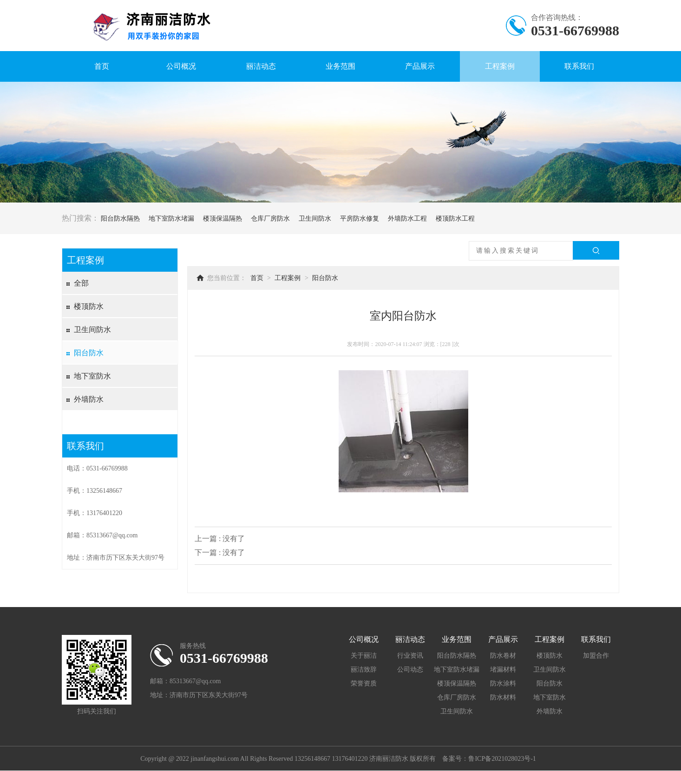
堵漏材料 (503, 669)
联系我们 (579, 66)
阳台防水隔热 (120, 218)
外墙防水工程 (407, 218)
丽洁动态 (261, 66)
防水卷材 (503, 655)
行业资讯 (410, 655)
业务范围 (340, 66)
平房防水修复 (359, 218)
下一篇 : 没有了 (220, 552)
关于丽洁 (364, 655)
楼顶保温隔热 (222, 218)
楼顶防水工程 (455, 218)
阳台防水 (89, 353)
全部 (81, 283)
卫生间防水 (315, 218)
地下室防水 (92, 376)
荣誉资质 (364, 683)
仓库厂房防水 (270, 218)
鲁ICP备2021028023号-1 (502, 758)
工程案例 (500, 66)
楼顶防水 (89, 306)
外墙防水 (89, 399)
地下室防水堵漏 (171, 218)
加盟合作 (596, 655)
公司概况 (181, 66)
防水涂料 (503, 683)
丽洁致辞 (364, 669)
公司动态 (410, 669)
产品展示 (420, 66)
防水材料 (503, 697)
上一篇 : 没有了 (220, 538)
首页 (101, 66)
